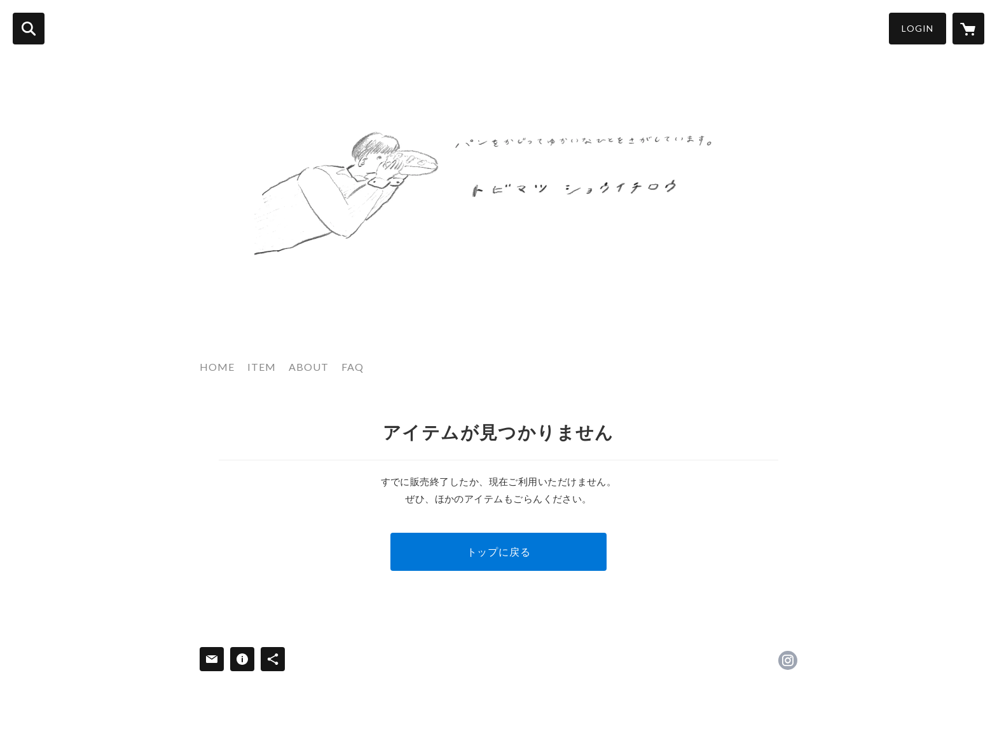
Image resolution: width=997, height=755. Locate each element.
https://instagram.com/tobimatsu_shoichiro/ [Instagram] (787, 660)
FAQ (352, 367)
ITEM (261, 367)
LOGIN (917, 28)
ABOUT (309, 367)
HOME (217, 367)
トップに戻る (499, 551)
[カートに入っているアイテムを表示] (968, 28)
